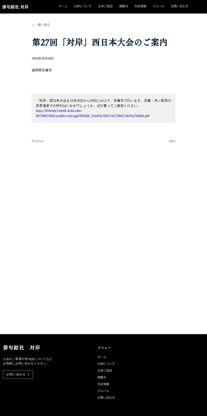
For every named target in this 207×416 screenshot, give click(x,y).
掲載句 (101, 377)
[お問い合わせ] (18, 374)
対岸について (106, 363)
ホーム (101, 357)
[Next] (165, 141)
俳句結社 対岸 (15, 7)
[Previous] (46, 141)
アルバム (103, 390)
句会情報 (103, 384)
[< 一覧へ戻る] (46, 25)
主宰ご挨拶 (104, 370)
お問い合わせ (106, 397)
